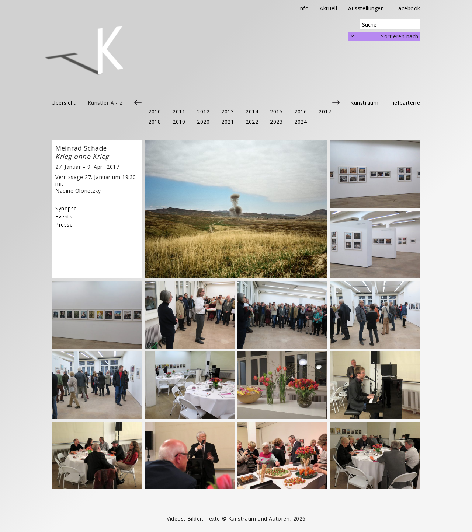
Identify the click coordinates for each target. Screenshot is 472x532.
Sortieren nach (400, 36)
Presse (64, 224)
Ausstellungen (366, 8)
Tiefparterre (404, 102)
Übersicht (64, 102)
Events (63, 216)
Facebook (407, 8)
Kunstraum (364, 102)
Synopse (66, 208)
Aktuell (328, 8)
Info (303, 8)
